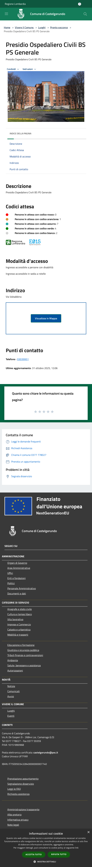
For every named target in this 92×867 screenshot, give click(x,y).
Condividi (13, 69)
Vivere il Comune (24, 27)
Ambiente (12, 660)
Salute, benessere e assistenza (24, 665)
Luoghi (42, 27)
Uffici (10, 573)
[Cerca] (85, 14)
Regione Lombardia (15, 4)
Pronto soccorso (59, 27)
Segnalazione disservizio (20, 784)
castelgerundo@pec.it (45, 752)
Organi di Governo (17, 563)
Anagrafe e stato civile (19, 609)
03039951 (23, 359)
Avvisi (10, 696)
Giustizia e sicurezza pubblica (23, 650)
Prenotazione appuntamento (22, 779)
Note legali (13, 825)
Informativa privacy (18, 820)
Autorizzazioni (15, 670)
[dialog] (46, 848)
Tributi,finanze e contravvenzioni (25, 655)
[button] (46, 861)
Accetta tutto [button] (34, 854)
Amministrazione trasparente (23, 809)
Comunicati (13, 691)
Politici (11, 583)
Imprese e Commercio (19, 624)
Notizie (11, 686)
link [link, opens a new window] (77, 847)
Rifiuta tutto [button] (59, 854)
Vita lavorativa (15, 619)
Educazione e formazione (20, 645)
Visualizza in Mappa (46, 318)
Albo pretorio (14, 814)
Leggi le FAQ (14, 789)
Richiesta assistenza (18, 794)
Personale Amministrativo (21, 588)
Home (7, 27)
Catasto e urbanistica (18, 629)
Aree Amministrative (18, 568)
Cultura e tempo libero (19, 614)
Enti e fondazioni (16, 578)
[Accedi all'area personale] (79, 4)
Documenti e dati (16, 593)
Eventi (10, 716)
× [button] (88, 832)
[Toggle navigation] (6, 14)
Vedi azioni (30, 69)
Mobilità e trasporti (17, 635)
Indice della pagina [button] (20, 133)
